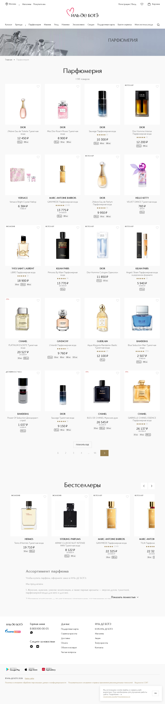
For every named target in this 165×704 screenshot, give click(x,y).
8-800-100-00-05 (39, 629)
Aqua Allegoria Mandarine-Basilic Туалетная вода (103, 346)
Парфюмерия (35, 25)
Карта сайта (29, 678)
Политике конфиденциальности (116, 697)
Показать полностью (125, 597)
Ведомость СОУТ (141, 683)
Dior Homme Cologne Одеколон (102, 272)
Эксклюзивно (79, 25)
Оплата (64, 643)
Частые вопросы (68, 652)
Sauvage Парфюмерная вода (102, 131)
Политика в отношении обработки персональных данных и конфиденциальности (35, 683)
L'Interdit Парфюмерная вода (62, 345)
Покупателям (39, 4)
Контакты (99, 648)
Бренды (18, 25)
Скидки (91, 25)
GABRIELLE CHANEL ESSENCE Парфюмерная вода (142, 419)
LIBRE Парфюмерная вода (23, 272)
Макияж (47, 25)
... (88, 453)
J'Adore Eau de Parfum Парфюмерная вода (102, 203)
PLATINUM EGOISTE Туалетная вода (23, 346)
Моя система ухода (144, 25)
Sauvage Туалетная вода (62, 418)
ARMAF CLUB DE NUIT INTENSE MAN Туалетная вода (70, 544)
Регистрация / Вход (127, 4)
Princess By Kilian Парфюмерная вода (63, 273)
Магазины (26, 4)
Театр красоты (101, 643)
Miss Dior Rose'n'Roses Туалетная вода (63, 132)
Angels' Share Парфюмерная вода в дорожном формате (142, 273)
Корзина (154, 4)
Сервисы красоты (69, 634)
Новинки (65, 25)
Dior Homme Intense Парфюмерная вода (142, 132)
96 (95, 453)
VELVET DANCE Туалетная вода (142, 202)
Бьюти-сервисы (125, 25)
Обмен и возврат (69, 648)
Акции (97, 638)
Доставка (65, 638)
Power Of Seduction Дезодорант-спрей (23, 419)
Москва (10, 4)
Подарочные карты (106, 25)
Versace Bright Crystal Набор (23, 202)
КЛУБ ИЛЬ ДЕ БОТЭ (104, 629)
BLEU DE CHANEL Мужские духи (102, 418)
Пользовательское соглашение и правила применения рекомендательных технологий (100, 683)
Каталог (8, 25)
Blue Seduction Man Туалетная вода (142, 346)
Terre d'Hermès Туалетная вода (29, 543)
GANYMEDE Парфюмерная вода (62, 202)
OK (155, 693)
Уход (56, 25)
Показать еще (82, 445)
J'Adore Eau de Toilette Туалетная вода (23, 132)
